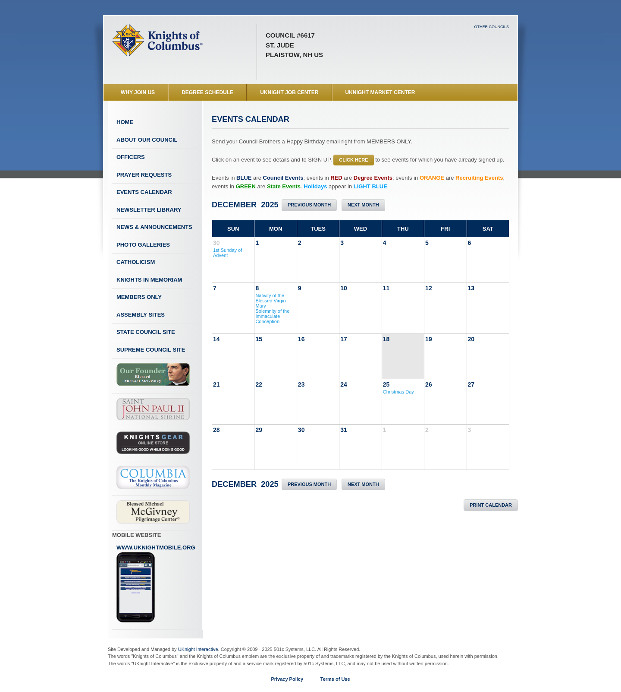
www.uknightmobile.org (155, 583)
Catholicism (135, 262)
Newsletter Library (148, 209)
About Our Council (147, 139)
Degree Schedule (207, 92)
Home (124, 122)
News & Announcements (154, 227)
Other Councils (491, 27)
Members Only (139, 297)
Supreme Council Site (150, 349)
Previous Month (309, 204)
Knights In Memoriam (149, 279)
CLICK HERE (353, 159)
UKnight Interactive (198, 649)
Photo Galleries (143, 244)
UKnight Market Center (380, 92)
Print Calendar (491, 505)
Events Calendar (144, 192)
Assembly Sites (140, 314)
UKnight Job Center (289, 92)
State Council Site (145, 332)
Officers (130, 157)
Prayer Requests (144, 174)
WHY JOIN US (138, 92)
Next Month (363, 204)
